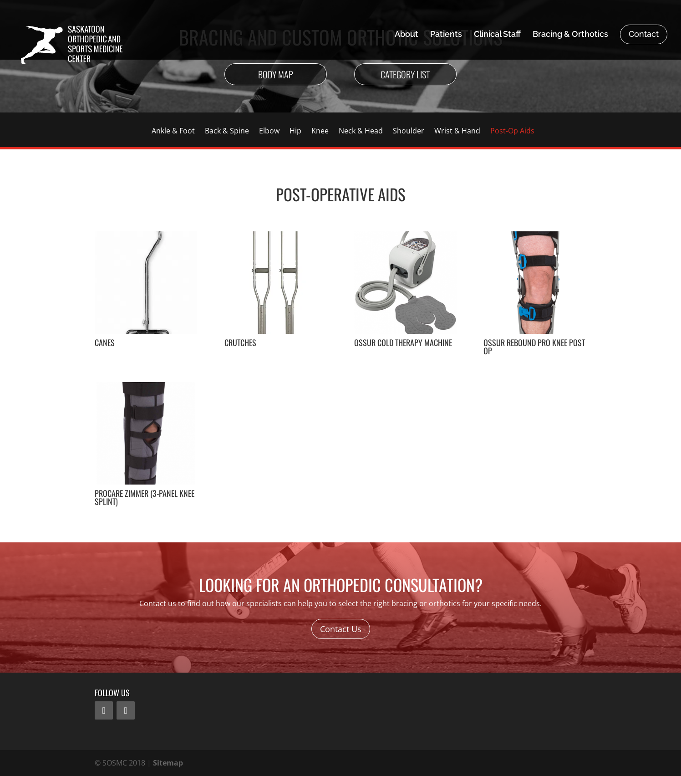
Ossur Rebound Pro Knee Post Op (534, 347)
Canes (105, 342)
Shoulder (408, 132)
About (406, 35)
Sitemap (168, 763)
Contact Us (340, 628)
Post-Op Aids (512, 132)
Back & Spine (227, 132)
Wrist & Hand (457, 132)
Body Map (275, 74)
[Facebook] (104, 710)
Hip (295, 132)
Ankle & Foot (173, 132)
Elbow (269, 132)
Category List (405, 74)
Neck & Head (361, 132)
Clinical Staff (497, 35)
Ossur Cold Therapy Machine (403, 342)
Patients (446, 35)
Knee (320, 132)
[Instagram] (126, 710)
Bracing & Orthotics (570, 35)
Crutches (240, 342)
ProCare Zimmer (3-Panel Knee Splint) (144, 497)
